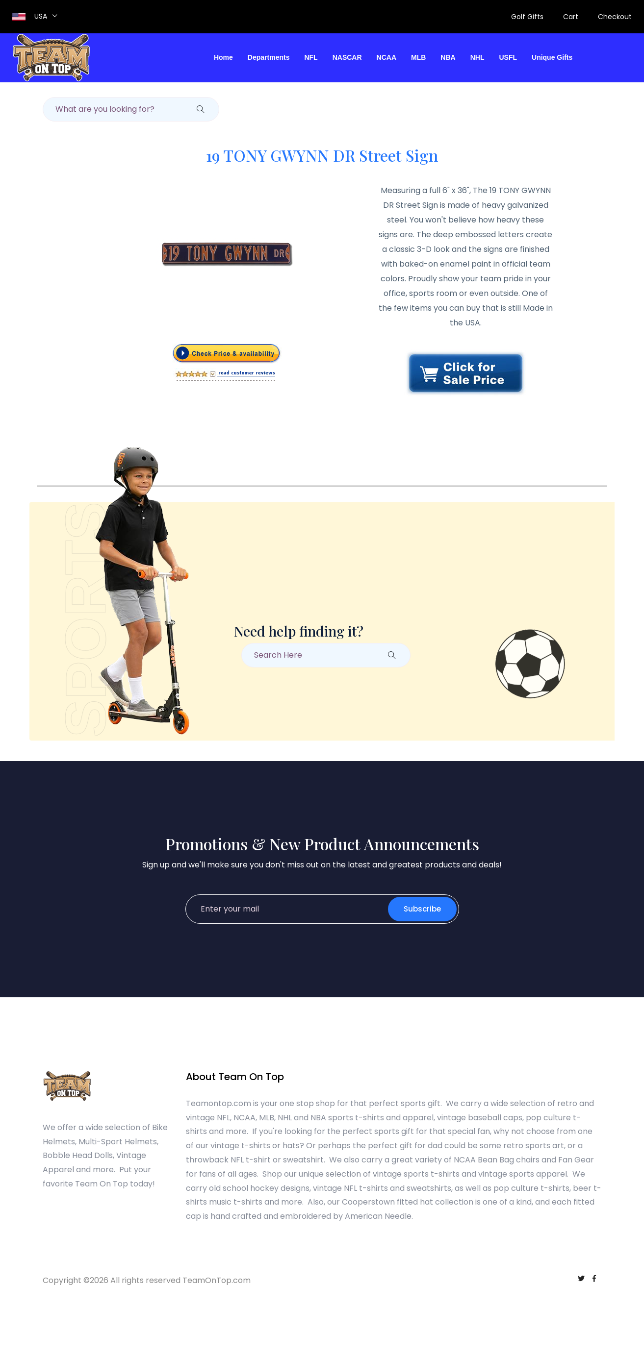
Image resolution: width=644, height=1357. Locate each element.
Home (223, 57)
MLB (418, 57)
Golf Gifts (527, 17)
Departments (269, 57)
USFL (508, 57)
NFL (310, 57)
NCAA (386, 57)
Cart (570, 17)
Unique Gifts (552, 57)
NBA (447, 57)
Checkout (615, 17)
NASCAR (347, 57)
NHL (477, 57)
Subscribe (422, 909)
